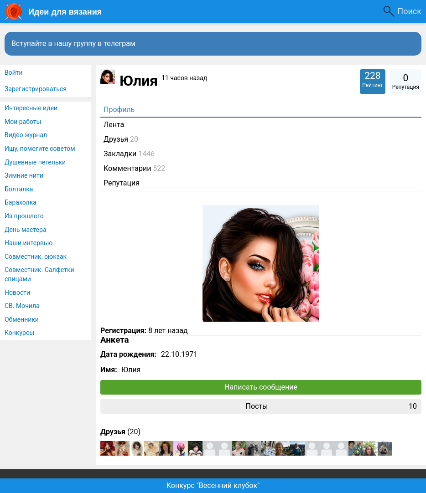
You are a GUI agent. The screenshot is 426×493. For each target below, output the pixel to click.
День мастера (26, 229)
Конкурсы (19, 332)
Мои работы (23, 121)
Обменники (22, 319)
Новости (17, 292)
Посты (331, 406)
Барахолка (20, 202)
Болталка (19, 189)
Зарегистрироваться (36, 88)
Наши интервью (28, 242)
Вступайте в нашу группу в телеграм (73, 43)
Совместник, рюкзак (36, 256)
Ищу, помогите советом (40, 148)
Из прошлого (24, 216)
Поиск (409, 11)
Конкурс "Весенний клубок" (213, 485)
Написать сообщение (260, 387)
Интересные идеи (31, 108)
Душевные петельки (35, 162)
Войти (14, 72)
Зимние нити (24, 175)
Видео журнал (26, 135)
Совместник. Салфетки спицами (39, 274)
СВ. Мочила (22, 305)
